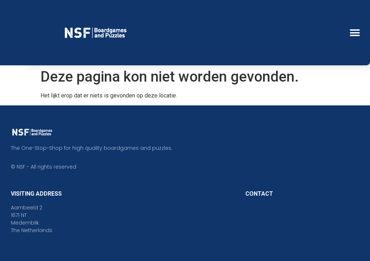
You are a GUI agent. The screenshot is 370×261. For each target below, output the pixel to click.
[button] (355, 33)
